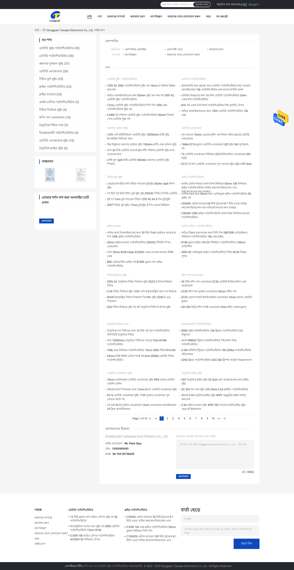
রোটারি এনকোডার (50, 71)
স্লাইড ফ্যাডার (47, 94)
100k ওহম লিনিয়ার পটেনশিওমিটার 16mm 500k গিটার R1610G (141, 350)
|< (150, 418)
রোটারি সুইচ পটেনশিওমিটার (56, 48)
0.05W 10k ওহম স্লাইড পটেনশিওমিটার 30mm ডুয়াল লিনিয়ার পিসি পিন (151, 529)
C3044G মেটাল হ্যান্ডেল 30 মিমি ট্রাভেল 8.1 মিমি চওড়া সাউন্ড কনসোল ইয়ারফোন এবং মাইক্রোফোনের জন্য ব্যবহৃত (149, 519)
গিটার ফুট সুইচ (48, 79)
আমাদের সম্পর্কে (116, 16)
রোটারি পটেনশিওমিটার (53, 56)
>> (219, 418)
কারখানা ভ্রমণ (137, 16)
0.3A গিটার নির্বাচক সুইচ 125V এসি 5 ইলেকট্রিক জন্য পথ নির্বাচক (141, 291)
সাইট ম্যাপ (39, 543)
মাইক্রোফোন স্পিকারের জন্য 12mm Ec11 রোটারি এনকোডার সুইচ (142, 389)
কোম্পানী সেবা (174, 49)
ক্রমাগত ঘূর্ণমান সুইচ (51, 63)
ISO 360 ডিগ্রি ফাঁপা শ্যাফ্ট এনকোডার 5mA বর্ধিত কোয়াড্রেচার (214, 306)
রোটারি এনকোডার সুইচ (53, 140)
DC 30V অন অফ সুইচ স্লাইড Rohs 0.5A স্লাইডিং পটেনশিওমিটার (215, 389)
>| (225, 418)
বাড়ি (89, 16)
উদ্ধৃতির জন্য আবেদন (228, 4)
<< (155, 418)
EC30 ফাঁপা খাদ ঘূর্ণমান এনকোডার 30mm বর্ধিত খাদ (209, 291)
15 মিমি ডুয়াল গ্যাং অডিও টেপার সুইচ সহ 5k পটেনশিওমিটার (93, 518)
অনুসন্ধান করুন (202, 4)
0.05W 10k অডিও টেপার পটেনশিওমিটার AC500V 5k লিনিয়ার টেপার (92, 537)
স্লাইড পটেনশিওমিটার (52, 86)
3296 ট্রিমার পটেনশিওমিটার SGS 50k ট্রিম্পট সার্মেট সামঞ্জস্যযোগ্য (217, 359)
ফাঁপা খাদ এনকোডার (51, 117)
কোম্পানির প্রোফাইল (135, 49)
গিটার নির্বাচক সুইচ (50, 110)
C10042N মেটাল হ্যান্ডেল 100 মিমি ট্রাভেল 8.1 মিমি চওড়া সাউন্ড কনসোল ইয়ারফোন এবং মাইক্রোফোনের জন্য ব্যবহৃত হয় (151, 539)
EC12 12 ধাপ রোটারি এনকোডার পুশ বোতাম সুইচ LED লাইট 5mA (217, 163)
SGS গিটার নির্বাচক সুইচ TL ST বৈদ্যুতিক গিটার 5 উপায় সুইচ (139, 306)
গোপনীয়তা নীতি (73, 566)
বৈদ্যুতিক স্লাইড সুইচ (51, 148)
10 (213, 418)
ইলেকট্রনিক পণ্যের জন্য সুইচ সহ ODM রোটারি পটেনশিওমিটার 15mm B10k (94, 528)
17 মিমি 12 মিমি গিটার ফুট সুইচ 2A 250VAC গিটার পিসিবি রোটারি (142, 193)
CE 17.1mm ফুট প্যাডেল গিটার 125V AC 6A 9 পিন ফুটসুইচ (138, 199)
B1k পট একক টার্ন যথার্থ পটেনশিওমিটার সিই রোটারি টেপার (213, 105)
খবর (208, 16)
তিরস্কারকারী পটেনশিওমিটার (56, 133)
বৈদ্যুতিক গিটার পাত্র (51, 125)
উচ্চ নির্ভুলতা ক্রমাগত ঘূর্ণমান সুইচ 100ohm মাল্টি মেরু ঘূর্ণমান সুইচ (142, 144)
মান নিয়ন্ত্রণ (156, 16)
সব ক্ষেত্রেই (221, 16)
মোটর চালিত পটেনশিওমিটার (56, 102)
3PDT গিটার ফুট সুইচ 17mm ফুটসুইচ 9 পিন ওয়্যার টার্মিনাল (138, 205)
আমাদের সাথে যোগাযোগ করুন (183, 16)
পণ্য (100, 16)
